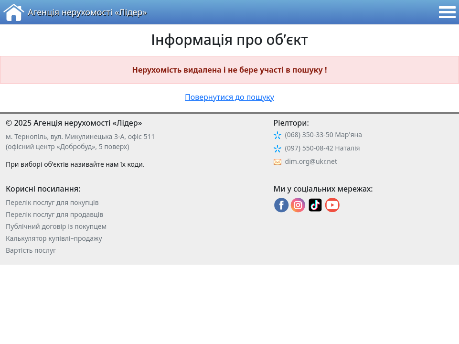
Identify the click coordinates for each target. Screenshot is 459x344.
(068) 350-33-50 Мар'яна (323, 134)
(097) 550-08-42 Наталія (322, 147)
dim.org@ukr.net (311, 161)
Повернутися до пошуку (229, 97)
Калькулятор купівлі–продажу (54, 238)
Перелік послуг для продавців (54, 214)
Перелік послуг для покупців (52, 202)
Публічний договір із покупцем (56, 226)
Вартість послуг (31, 250)
